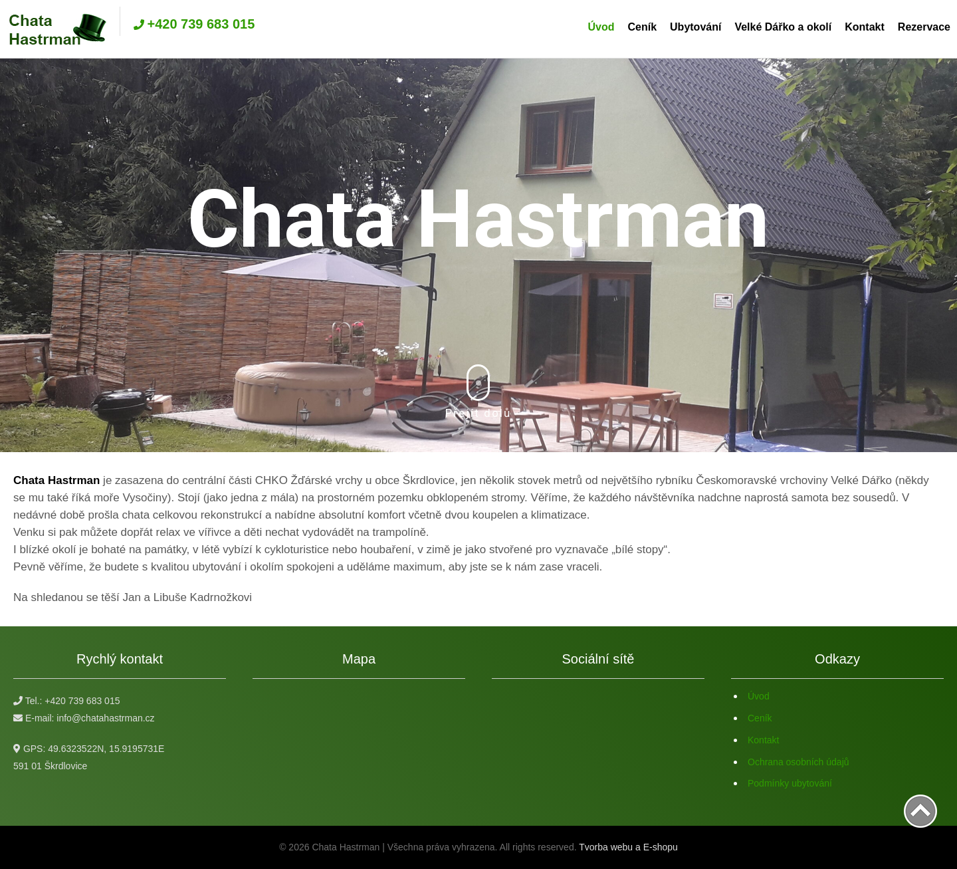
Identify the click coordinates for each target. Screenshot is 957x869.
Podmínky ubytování (790, 783)
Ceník (642, 27)
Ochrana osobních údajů (798, 762)
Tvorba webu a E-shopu (628, 847)
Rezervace (924, 27)
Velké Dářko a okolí (782, 27)
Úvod (600, 27)
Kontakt (865, 27)
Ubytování (695, 27)
